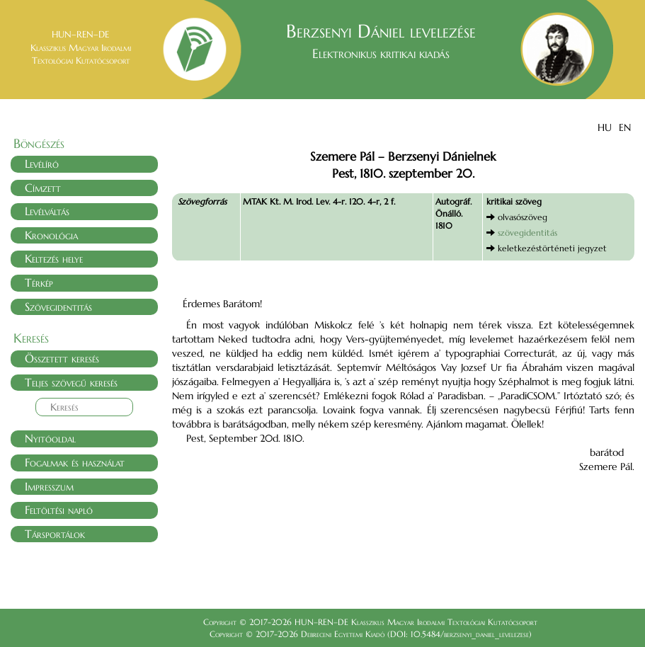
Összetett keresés (62, 358)
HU (605, 127)
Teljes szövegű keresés (71, 382)
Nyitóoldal (50, 438)
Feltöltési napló (59, 510)
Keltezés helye (54, 258)
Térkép (39, 282)
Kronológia (51, 235)
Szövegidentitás (58, 306)
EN (625, 127)
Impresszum (49, 486)
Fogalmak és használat (75, 462)
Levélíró (42, 163)
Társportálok (55, 534)
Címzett (43, 188)
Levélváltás (47, 211)
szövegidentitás (527, 232)
